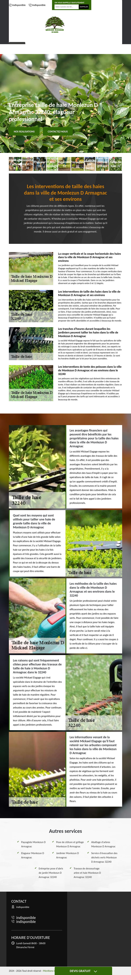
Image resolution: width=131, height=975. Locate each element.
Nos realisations (24, 131)
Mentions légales (52, 970)
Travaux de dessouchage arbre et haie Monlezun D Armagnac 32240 (87, 873)
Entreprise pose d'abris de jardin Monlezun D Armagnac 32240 (51, 873)
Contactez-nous (58, 131)
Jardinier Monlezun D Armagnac (67, 855)
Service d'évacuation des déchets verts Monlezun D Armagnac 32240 (104, 857)
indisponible (19, 5)
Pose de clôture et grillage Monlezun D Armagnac (70, 844)
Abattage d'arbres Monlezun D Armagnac (103, 844)
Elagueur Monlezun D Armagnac (32, 855)
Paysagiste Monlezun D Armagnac (33, 844)
